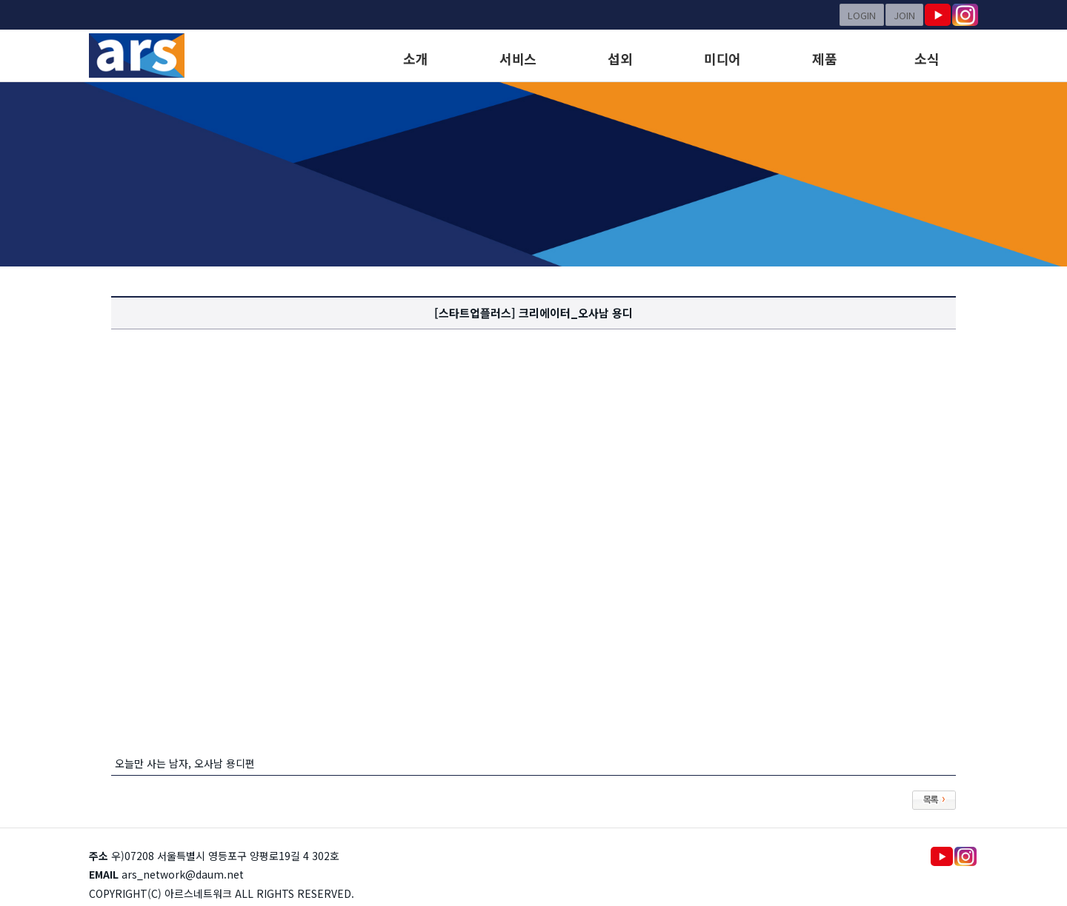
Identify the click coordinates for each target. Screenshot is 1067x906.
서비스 (517, 58)
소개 (415, 58)
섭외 (620, 58)
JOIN (904, 15)
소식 (926, 58)
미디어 (722, 58)
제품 (824, 58)
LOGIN (862, 15)
